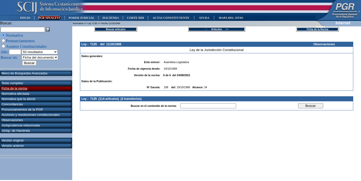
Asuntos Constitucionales (26, 46)
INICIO (25, 18)
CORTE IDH (135, 18)
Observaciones (12, 120)
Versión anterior (13, 146)
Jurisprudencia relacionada (21, 125)
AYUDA (204, 18)
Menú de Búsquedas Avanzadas (24, 73)
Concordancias (12, 104)
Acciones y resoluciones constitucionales (31, 115)
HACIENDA (111, 18)
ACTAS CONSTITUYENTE (171, 18)
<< (208, 29)
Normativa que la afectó (18, 99)
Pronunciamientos (20, 41)
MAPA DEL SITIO (231, 18)
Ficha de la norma (14, 88)
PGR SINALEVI (49, 18)
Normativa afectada (15, 94)
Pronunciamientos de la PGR (22, 109)
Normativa (14, 35)
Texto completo (12, 83)
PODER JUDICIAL (82, 18)
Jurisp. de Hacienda (16, 130)
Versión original (13, 140)
